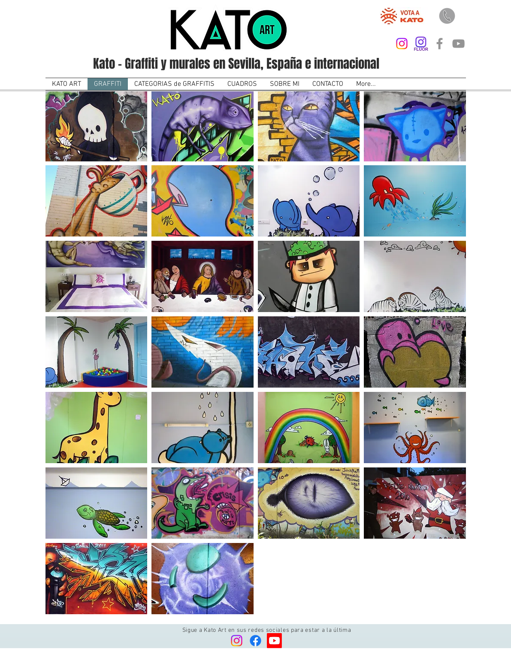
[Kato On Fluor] (420, 43)
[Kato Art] (401, 43)
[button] (96, 125)
